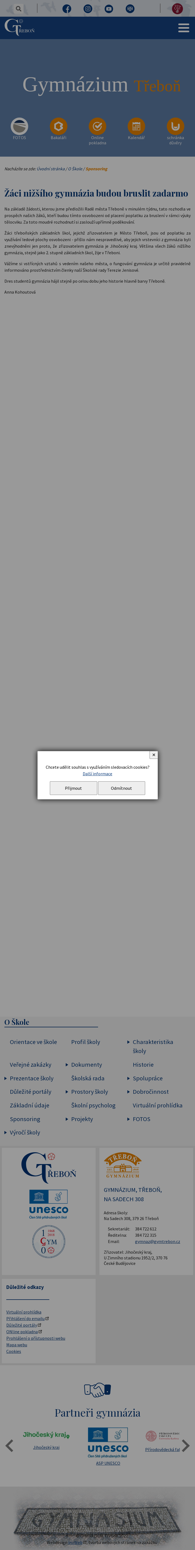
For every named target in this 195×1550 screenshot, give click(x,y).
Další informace (97, 773)
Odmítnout (121, 788)
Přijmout (73, 788)
